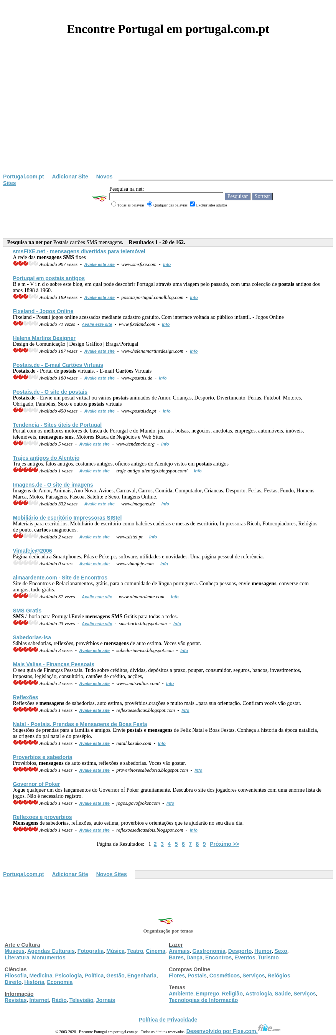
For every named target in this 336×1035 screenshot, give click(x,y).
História (34, 982)
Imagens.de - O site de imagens (53, 485)
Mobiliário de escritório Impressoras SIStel (67, 518)
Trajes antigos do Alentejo (46, 458)
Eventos (244, 957)
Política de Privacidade (168, 1020)
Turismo (268, 957)
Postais (197, 975)
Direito (13, 982)
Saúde (283, 993)
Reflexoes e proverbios (42, 817)
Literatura (17, 957)
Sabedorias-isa (32, 637)
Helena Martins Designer (44, 338)
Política (94, 975)
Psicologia (68, 975)
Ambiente (181, 993)
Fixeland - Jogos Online (43, 311)
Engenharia (141, 975)
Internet (39, 1000)
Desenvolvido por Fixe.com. (233, 1031)
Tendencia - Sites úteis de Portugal (57, 425)
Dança (194, 957)
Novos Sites (111, 874)
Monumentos (49, 957)
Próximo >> (224, 844)
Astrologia (258, 993)
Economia (59, 982)
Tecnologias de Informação (203, 1000)
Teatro (135, 951)
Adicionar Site (70, 176)
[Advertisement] (168, 116)
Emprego (207, 993)
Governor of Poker (36, 784)
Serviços (253, 975)
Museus (15, 951)
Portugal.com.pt (23, 176)
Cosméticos (224, 975)
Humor (263, 951)
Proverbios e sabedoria (42, 757)
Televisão (81, 1000)
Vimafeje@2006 (32, 551)
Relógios (279, 975)
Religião (232, 993)
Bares (176, 957)
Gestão (115, 975)
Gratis (27, 610)
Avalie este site (99, 264)
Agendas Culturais (51, 951)
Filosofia (16, 975)
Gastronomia (208, 951)
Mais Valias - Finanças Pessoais (53, 664)
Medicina (41, 975)
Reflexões (25, 697)
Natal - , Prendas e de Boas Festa (80, 724)
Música (115, 951)
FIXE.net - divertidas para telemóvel (79, 251)
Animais (179, 951)
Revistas (16, 1000)
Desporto (240, 951)
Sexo (280, 951)
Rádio (59, 1000)
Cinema (156, 951)
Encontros (218, 957)
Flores (177, 975)
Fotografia (90, 951)
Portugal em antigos (49, 278)
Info (167, 264)
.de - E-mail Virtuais (58, 365)
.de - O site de (50, 392)
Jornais (105, 1000)
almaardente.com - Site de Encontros (60, 577)
